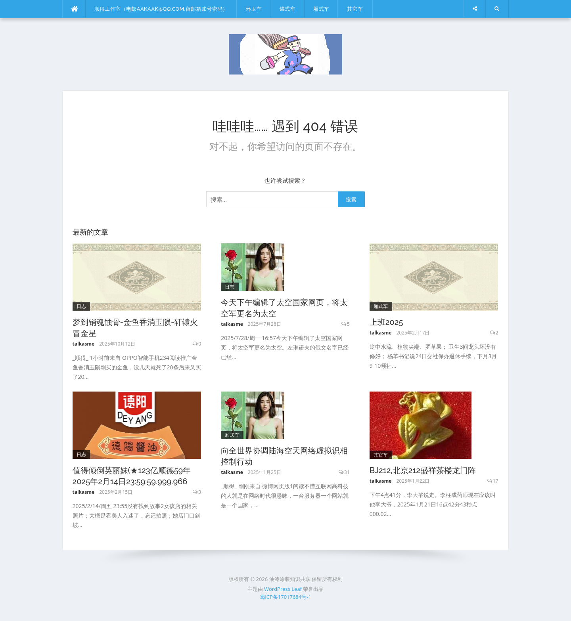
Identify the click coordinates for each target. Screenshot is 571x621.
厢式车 (321, 9)
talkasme (84, 343)
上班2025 (386, 322)
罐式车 (287, 9)
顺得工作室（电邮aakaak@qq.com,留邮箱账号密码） (161, 9)
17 (495, 481)
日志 (81, 306)
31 (347, 472)
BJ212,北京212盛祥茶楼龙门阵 (423, 470)
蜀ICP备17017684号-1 (285, 596)
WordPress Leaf (283, 588)
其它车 (355, 9)
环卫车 (254, 9)
